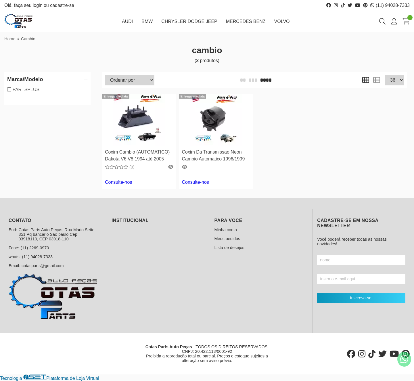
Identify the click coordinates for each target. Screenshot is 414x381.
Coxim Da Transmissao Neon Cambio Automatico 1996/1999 (213, 155)
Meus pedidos (227, 238)
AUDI (127, 21)
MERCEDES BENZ (246, 21)
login (38, 5)
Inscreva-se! (361, 298)
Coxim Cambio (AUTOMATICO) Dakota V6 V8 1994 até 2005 (137, 155)
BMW (147, 21)
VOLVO (282, 21)
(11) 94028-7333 (390, 5)
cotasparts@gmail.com (43, 265)
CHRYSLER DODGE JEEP (189, 21)
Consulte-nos (118, 182)
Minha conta (225, 229)
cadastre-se (62, 5)
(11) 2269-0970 (35, 248)
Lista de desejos (229, 247)
